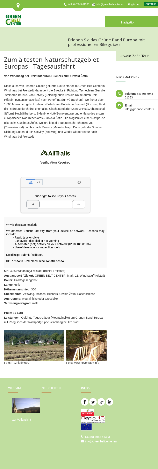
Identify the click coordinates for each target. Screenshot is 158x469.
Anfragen (150, 3)
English (132, 4)
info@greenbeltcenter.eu (109, 4)
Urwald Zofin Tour (134, 56)
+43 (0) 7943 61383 (78, 4)
